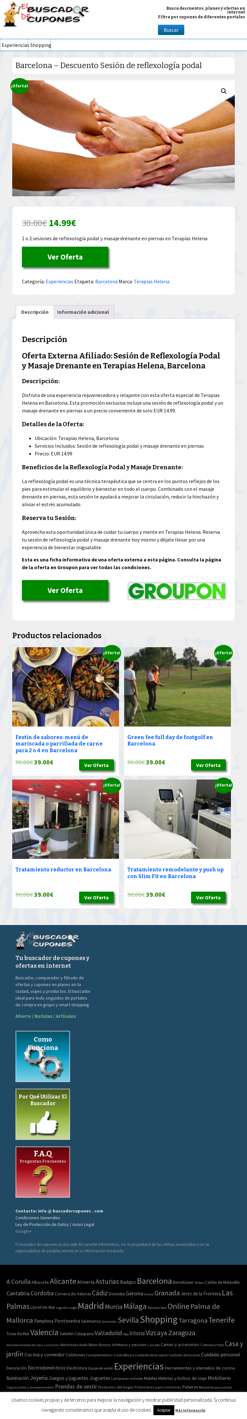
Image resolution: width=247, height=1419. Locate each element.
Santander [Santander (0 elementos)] (109, 1321)
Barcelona (106, 281)
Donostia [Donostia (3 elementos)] (117, 1294)
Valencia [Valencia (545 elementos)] (44, 1332)
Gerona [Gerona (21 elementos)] (134, 1293)
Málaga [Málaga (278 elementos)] (135, 1306)
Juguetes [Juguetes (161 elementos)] (99, 1378)
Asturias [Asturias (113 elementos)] (107, 1281)
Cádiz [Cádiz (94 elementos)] (100, 1293)
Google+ (23, 1231)
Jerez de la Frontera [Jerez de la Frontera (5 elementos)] (201, 1294)
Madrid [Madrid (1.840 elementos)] (91, 1305)
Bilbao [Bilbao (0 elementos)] (199, 1283)
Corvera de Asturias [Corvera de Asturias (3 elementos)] (73, 1294)
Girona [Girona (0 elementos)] (148, 1294)
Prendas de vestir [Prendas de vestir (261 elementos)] (76, 1386)
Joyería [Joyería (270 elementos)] (39, 1377)
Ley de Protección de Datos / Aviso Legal (54, 1224)
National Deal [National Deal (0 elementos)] (157, 1308)
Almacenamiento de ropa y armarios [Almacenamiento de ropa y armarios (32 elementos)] (32, 1345)
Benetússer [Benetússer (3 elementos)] (183, 1282)
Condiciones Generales (37, 1218)
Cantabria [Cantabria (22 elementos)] (18, 1293)
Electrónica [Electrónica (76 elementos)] (77, 1368)
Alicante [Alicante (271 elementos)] (63, 1281)
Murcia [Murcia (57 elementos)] (114, 1306)
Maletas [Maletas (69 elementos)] (150, 1378)
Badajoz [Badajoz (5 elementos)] (128, 1282)
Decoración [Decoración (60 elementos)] (16, 1368)
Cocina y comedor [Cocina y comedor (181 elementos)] (44, 1354)
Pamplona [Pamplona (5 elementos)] (43, 1321)
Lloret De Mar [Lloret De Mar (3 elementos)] (43, 1307)
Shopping (40, 45)
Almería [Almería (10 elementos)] (86, 1282)
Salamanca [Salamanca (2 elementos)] (91, 1321)
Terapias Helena (151, 281)
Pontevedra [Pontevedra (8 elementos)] (67, 1321)
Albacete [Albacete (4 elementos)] (40, 1282)
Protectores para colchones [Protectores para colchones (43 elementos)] (157, 1387)
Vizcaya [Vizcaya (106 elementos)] (156, 1332)
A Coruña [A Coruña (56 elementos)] (18, 1281)
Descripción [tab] (35, 312)
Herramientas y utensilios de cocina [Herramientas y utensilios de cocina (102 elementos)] (200, 1368)
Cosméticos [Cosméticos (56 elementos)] (124, 1355)
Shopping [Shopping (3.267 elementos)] (159, 1319)
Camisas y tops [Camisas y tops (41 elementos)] (212, 1345)
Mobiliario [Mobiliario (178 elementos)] (219, 1378)
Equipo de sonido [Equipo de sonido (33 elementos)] (100, 1368)
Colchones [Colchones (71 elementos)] (75, 1355)
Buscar (171, 30)
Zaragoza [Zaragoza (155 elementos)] (181, 1332)
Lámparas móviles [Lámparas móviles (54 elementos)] (127, 1378)
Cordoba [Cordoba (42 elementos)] (42, 1293)
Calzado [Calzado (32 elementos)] (153, 1345)
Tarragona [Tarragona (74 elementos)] (192, 1320)
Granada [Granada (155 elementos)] (167, 1292)
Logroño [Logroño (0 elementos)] (62, 1308)
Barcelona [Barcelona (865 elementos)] (154, 1280)
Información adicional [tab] (83, 312)
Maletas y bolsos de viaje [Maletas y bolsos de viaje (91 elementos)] (182, 1378)
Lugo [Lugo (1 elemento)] (73, 1307)
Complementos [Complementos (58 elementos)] (99, 1354)
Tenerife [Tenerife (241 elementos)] (221, 1320)
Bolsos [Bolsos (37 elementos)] (93, 1345)
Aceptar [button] (163, 1410)
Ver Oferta (65, 257)
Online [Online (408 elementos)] (178, 1306)
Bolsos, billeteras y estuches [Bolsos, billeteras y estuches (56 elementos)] (122, 1344)
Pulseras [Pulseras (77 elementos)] (190, 1387)
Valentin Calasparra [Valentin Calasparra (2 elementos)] (76, 1333)
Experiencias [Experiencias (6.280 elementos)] (139, 1366)
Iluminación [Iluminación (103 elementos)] (17, 1378)
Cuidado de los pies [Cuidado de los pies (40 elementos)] (184, 1355)
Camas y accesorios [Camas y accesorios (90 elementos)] (180, 1344)
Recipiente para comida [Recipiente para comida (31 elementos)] (215, 1387)
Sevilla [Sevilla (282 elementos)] (128, 1320)
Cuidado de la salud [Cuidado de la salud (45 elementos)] (151, 1355)
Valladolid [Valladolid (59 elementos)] (108, 1333)
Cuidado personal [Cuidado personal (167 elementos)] (220, 1354)
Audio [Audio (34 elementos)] (83, 1345)
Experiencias (15, 45)
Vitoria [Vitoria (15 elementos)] (137, 1333)
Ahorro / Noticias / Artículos (45, 1016)
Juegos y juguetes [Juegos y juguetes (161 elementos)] (68, 1378)
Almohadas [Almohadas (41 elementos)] (69, 1345)
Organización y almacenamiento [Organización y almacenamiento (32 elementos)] (30, 1387)
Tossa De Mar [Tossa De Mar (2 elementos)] (17, 1333)
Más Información (190, 1410)
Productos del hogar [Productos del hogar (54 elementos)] (115, 1387)
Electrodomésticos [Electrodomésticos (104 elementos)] (47, 1368)
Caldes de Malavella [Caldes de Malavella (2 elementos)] (222, 1282)
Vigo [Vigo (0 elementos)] (126, 1334)
